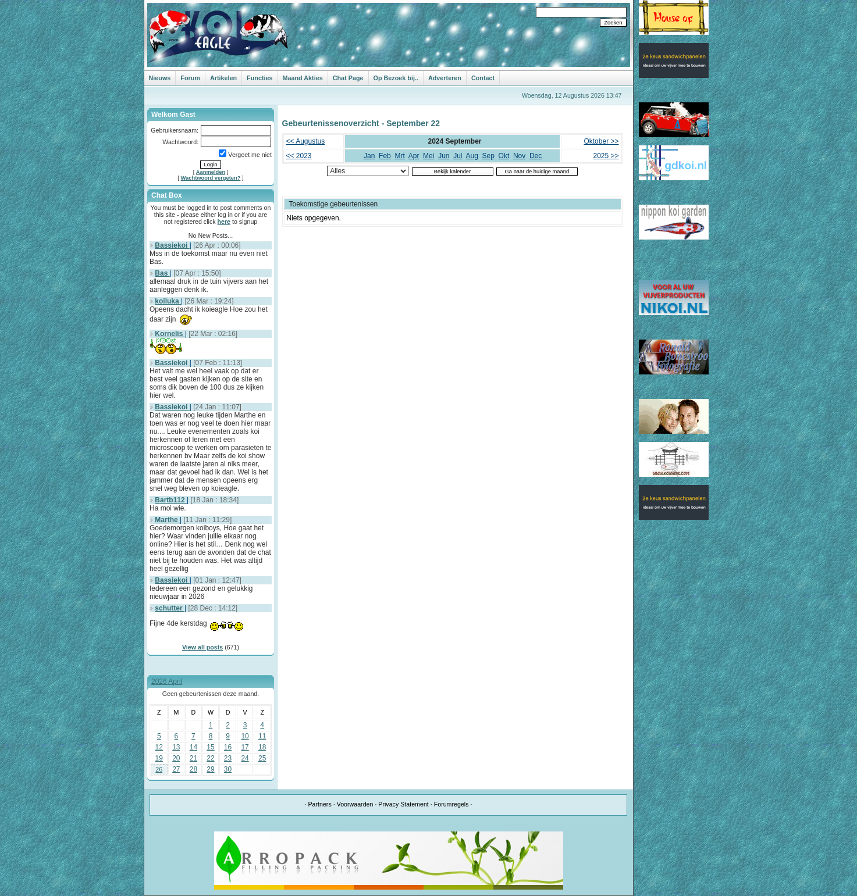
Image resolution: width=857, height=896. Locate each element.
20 (176, 758)
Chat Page (348, 77)
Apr (413, 156)
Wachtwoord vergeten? (211, 178)
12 (159, 747)
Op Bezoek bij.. (396, 77)
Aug (472, 156)
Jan (369, 156)
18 (262, 747)
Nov (519, 156)
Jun (443, 156)
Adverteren (444, 77)
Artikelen (223, 77)
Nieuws (160, 77)
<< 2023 (299, 156)
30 (228, 769)
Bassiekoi (172, 245)
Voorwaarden (355, 804)
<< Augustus (305, 141)
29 (210, 769)
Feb (385, 156)
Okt (504, 156)
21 (193, 758)
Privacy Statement (403, 804)
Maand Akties (303, 77)
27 (176, 769)
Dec (535, 156)
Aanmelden (210, 172)
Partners (319, 804)
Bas (162, 273)
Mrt (399, 156)
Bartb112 (171, 500)
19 (159, 758)
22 (210, 758)
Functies (259, 77)
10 (244, 736)
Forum (190, 77)
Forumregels (451, 804)
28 (193, 769)
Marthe (167, 520)
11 (262, 736)
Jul (457, 156)
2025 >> (605, 156)
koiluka (168, 301)
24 (244, 758)
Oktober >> (601, 141)
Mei (428, 156)
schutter (169, 608)
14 (193, 747)
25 (262, 758)
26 (158, 769)
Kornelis (169, 334)
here (224, 221)
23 (228, 758)
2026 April (166, 681)
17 (244, 747)
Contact (483, 77)
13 (176, 747)
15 (210, 747)
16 (228, 747)
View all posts (202, 647)
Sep (488, 156)
